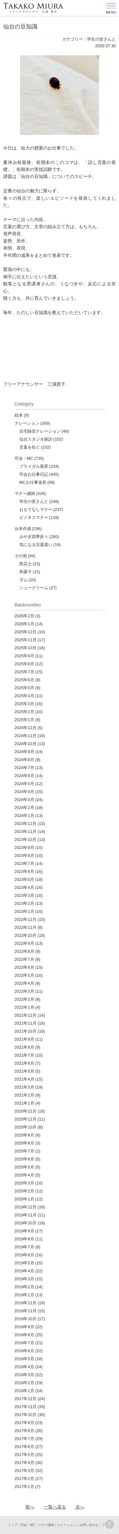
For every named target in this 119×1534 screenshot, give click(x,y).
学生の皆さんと (33, 501)
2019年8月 (24, 1239)
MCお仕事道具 (32, 482)
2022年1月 (24, 1007)
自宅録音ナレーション (40, 431)
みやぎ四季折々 (33, 536)
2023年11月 (25, 831)
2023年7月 (24, 863)
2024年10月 (25, 743)
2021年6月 (24, 1063)
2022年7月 (24, 959)
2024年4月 (24, 791)
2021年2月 (24, 1095)
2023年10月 (25, 839)
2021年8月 (24, 1047)
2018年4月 (24, 1366)
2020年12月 (25, 1111)
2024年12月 (25, 727)
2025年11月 (25, 639)
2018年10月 (25, 1318)
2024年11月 (25, 735)
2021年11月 (25, 1023)
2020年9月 (24, 1135)
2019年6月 (24, 1255)
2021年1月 (24, 1103)
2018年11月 (25, 1310)
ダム (23, 579)
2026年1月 (24, 623)
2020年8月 (24, 1143)
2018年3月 (24, 1374)
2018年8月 (24, 1334)
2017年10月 (25, 1414)
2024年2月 (24, 807)
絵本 (19, 415)
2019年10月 (25, 1223)
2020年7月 (24, 1151)
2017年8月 (24, 1430)
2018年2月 (24, 1382)
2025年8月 (24, 663)
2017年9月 (24, 1422)
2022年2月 (24, 999)
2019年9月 (24, 1231)
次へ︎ (80, 1506)
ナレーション (27, 423)
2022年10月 (25, 935)
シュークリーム (33, 587)
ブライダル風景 (33, 466)
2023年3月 (24, 895)
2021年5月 (24, 1071)
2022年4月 (24, 983)
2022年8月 (24, 951)
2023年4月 (24, 887)
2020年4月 (24, 1175)
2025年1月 (24, 719)
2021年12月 (25, 1015)
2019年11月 (25, 1215)
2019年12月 (25, 1207)
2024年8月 (24, 759)
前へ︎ (29, 1506)
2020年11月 (25, 1119)
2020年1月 (24, 1199)
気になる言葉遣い (35, 544)
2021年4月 (24, 1079)
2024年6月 (24, 775)
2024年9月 (24, 751)
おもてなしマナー (35, 509)
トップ (12, 1525)
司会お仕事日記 (33, 474)
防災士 (25, 563)
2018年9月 (24, 1326)
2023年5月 (24, 879)
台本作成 (23, 528)
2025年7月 (24, 671)
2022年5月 (24, 975)
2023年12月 (25, 823)
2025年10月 (25, 647)
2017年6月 (24, 1446)
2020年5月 (24, 1167)
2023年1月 (24, 911)
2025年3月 (24, 703)
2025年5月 (24, 687)
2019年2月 (24, 1286)
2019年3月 (24, 1278)
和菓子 (25, 571)
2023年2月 (24, 903)
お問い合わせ (88, 1525)
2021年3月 (24, 1087)
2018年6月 (24, 1350)
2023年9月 (24, 847)
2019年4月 (24, 1270)
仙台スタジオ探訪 (35, 439)
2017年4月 (24, 1462)
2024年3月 (24, 799)
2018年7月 (24, 1342)
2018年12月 (25, 1302)
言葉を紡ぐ (29, 447)
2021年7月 (24, 1055)
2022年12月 (25, 919)
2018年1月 (24, 1390)
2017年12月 (25, 1398)
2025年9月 (24, 655)
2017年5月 (24, 1454)
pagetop (109, 1524)
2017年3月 (24, 1470)
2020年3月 (24, 1183)
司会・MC (24, 458)
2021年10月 (25, 1031)
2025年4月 (24, 695)
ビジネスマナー (33, 517)
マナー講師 (25, 493)
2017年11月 (25, 1406)
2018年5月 (24, 1358)
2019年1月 (24, 1294)
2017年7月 (24, 1438)
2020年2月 (24, 1191)
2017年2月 (24, 1478)
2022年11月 (25, 927)
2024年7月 (24, 767)
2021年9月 (24, 1039)
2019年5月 (24, 1262)
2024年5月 (24, 783)
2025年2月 (24, 711)
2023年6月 (24, 871)
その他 (21, 555)
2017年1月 (24, 1486)
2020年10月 (25, 1127)
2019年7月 (24, 1247)
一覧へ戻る (55, 1506)
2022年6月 (24, 967)
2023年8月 (24, 855)
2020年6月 (24, 1159)
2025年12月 (25, 631)
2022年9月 (24, 943)
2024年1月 (24, 815)
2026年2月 (24, 615)
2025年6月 (24, 679)
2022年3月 (24, 991)
